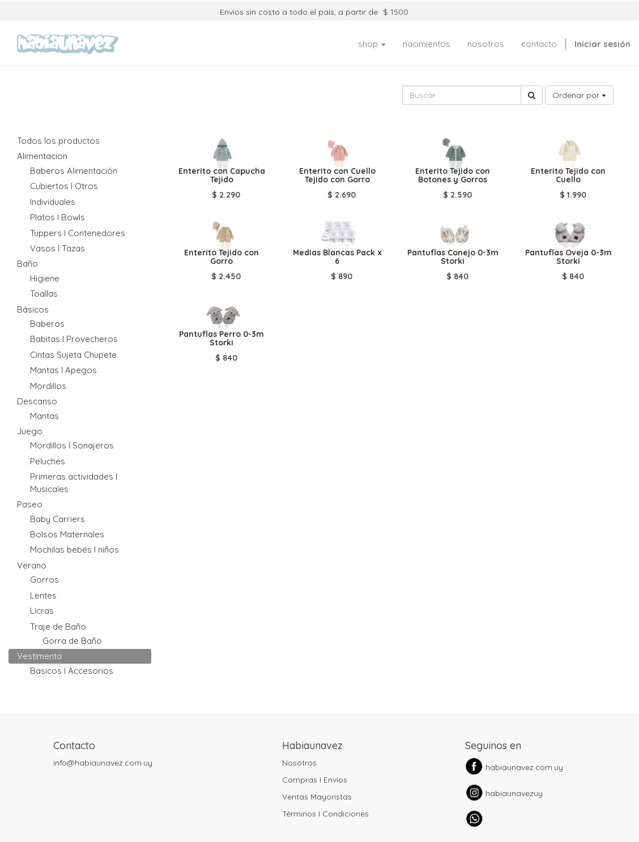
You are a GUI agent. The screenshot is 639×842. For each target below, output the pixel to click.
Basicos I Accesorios (71, 670)
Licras (42, 610)
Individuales (52, 201)
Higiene (44, 278)
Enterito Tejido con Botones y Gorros (452, 175)
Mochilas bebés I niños (74, 549)
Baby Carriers (57, 519)
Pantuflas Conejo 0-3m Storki (453, 256)
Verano (31, 565)
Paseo (29, 504)
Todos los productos (58, 140)
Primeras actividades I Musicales (73, 482)
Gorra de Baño (72, 640)
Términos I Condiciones (325, 814)
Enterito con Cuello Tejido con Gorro (337, 175)
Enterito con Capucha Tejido (221, 175)
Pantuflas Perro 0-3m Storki (221, 338)
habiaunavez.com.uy (524, 767)
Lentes (43, 595)
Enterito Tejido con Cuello (568, 175)
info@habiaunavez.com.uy (102, 763)
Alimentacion (42, 156)
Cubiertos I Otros (64, 186)
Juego (29, 431)
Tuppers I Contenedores (77, 233)
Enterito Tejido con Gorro (221, 256)
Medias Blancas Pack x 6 (337, 256)
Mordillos (48, 386)
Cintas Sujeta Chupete (73, 354)
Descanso (37, 401)
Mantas (44, 416)
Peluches (47, 461)
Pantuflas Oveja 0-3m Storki (568, 256)
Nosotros (299, 763)
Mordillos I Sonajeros (72, 445)
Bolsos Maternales (67, 534)
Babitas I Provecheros (74, 339)
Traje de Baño (58, 626)
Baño (27, 263)
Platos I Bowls (57, 217)
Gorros (44, 579)
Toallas (44, 293)
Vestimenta (39, 656)
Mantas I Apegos (63, 370)
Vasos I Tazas (57, 248)
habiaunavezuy (514, 793)
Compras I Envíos (314, 780)
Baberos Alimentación (73, 170)
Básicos (33, 309)
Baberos (47, 323)
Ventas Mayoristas (317, 797)
